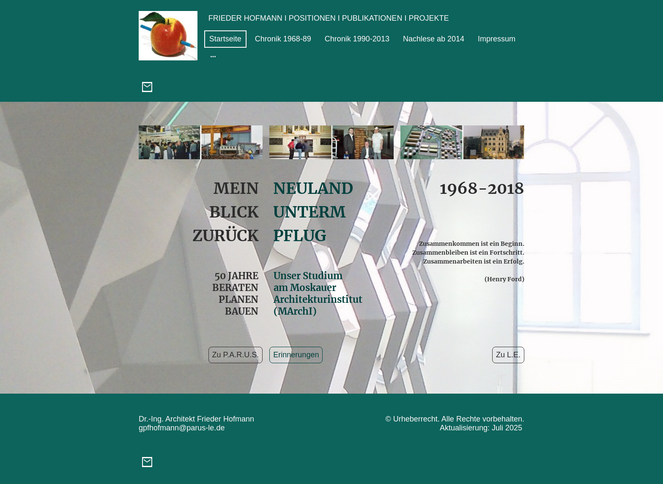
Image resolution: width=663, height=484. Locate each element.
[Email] (147, 87)
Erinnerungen (296, 355)
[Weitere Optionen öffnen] (213, 56)
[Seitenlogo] (168, 35)
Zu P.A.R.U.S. (235, 355)
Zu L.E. (508, 355)
